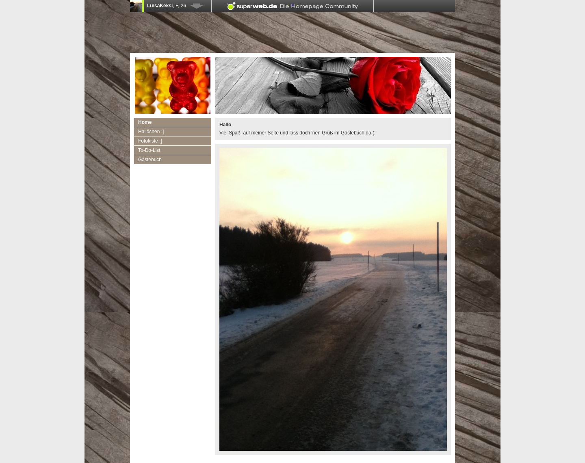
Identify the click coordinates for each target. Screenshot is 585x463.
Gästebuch (150, 159)
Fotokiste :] (150, 141)
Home (145, 122)
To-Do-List (149, 150)
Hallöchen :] (151, 131)
